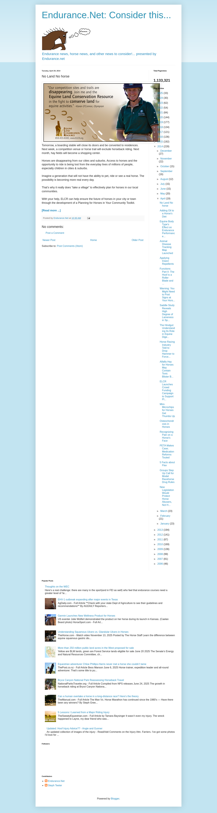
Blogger (115, 798)
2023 (160, 103)
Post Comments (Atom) (70, 246)
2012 (160, 534)
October (165, 166)
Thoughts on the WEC (57, 586)
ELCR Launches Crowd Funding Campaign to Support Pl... (167, 390)
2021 (160, 112)
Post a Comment (55, 233)
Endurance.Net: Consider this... (106, 15)
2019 (160, 122)
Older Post (137, 240)
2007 (160, 559)
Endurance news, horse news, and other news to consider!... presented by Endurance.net (99, 54)
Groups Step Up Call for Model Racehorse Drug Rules (167, 476)
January (165, 523)
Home (93, 240)
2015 (160, 141)
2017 (160, 132)
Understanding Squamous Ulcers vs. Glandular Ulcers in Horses (93, 632)
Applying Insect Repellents (167, 261)
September (166, 171)
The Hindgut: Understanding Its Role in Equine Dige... (167, 331)
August (164, 179)
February (165, 516)
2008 (160, 554)
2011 (160, 539)
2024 (160, 98)
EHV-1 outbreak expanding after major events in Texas (88, 599)
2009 (160, 549)
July (162, 184)
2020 (160, 117)
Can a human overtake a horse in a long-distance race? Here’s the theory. (98, 696)
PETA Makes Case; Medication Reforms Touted (167, 451)
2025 (160, 93)
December (166, 150)
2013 (160, 530)
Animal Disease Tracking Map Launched (166, 247)
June (163, 188)
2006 (160, 563)
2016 (160, 136)
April (163, 198)
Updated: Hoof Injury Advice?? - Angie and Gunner (74, 728)
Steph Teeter (55, 785)
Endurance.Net (56, 781)
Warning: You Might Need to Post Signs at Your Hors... (167, 294)
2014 (160, 146)
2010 (160, 544)
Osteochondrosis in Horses (167, 424)
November (166, 158)
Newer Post (49, 240)
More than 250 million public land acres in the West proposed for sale (96, 648)
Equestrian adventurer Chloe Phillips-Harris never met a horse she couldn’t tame (102, 664)
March (164, 511)
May (163, 193)
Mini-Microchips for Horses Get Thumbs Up (167, 410)
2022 (160, 107)
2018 (160, 127)
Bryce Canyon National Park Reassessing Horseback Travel (91, 680)
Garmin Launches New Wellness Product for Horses (86, 615)
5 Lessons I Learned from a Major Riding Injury (83, 712)
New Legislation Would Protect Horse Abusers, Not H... (167, 496)
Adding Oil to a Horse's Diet (167, 213)
